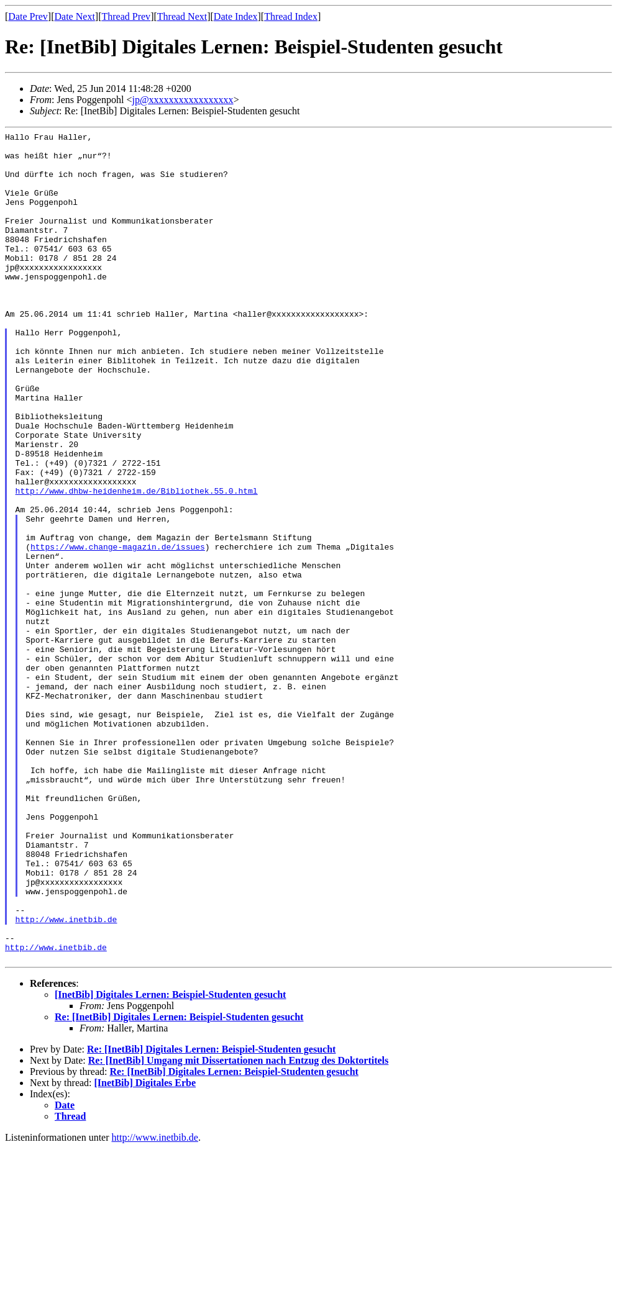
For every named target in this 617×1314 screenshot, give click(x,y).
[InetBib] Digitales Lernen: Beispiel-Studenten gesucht (170, 1160)
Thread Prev (125, 16)
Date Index (236, 16)
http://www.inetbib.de (66, 1077)
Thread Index (291, 16)
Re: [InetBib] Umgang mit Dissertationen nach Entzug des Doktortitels (238, 1226)
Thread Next (182, 16)
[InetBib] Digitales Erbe (145, 1248)
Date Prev (28, 16)
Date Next (75, 16)
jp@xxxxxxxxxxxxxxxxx (182, 99)
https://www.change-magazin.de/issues (117, 630)
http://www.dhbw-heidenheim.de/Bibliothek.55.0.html (137, 563)
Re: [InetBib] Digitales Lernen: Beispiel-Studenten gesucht (179, 1182)
